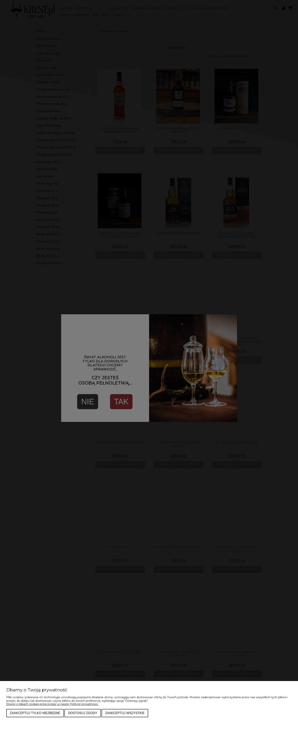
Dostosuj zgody (82, 713)
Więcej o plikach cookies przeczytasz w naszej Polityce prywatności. (52, 704)
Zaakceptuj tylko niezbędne (35, 713)
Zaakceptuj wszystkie (125, 713)
